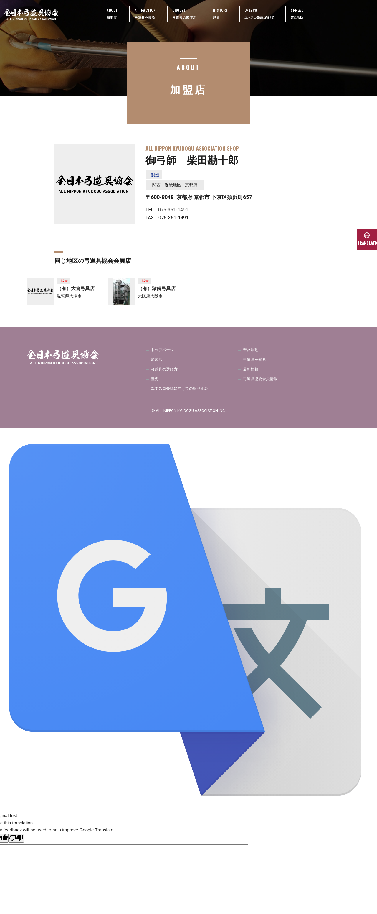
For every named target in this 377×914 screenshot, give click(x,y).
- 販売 (65, 283)
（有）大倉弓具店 (76, 291)
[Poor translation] (16, 844)
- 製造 (155, 176)
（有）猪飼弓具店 (157, 291)
